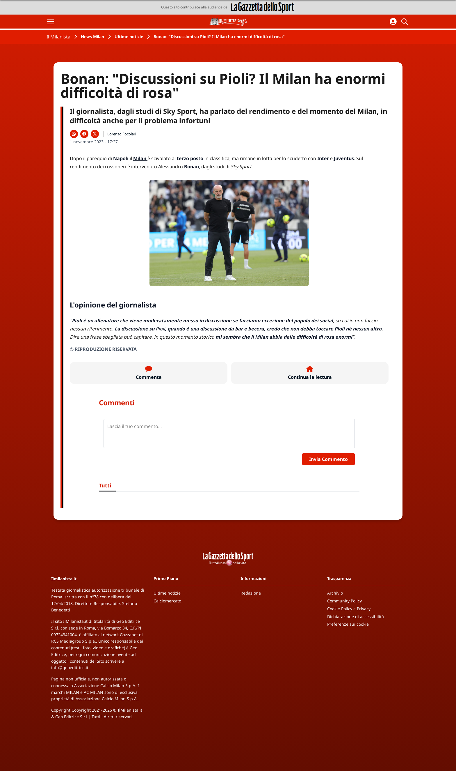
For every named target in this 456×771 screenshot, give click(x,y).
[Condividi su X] (95, 134)
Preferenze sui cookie (348, 624)
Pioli (160, 329)
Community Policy (344, 601)
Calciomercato (167, 601)
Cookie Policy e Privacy (348, 608)
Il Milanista (58, 36)
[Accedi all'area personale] (393, 21)
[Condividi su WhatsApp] (74, 134)
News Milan (92, 36)
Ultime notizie (129, 36)
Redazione (251, 593)
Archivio (335, 593)
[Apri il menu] (51, 21)
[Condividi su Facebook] (84, 134)
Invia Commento (328, 459)
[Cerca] (405, 21)
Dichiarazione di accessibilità (355, 616)
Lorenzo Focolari (121, 134)
